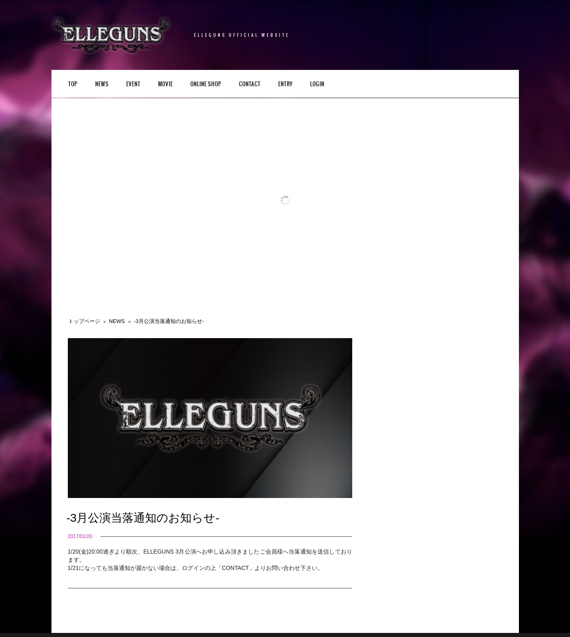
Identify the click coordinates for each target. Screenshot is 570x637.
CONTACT (250, 84)
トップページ (84, 321)
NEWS (102, 84)
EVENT (133, 84)
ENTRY (285, 84)
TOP (73, 84)
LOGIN (317, 84)
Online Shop (205, 84)
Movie (165, 84)
